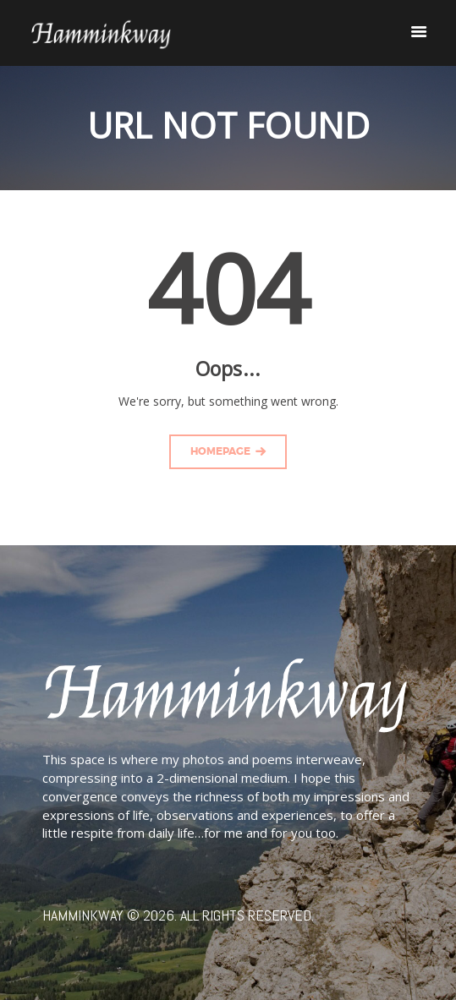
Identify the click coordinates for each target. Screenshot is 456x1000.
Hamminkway (83, 915)
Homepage (220, 451)
